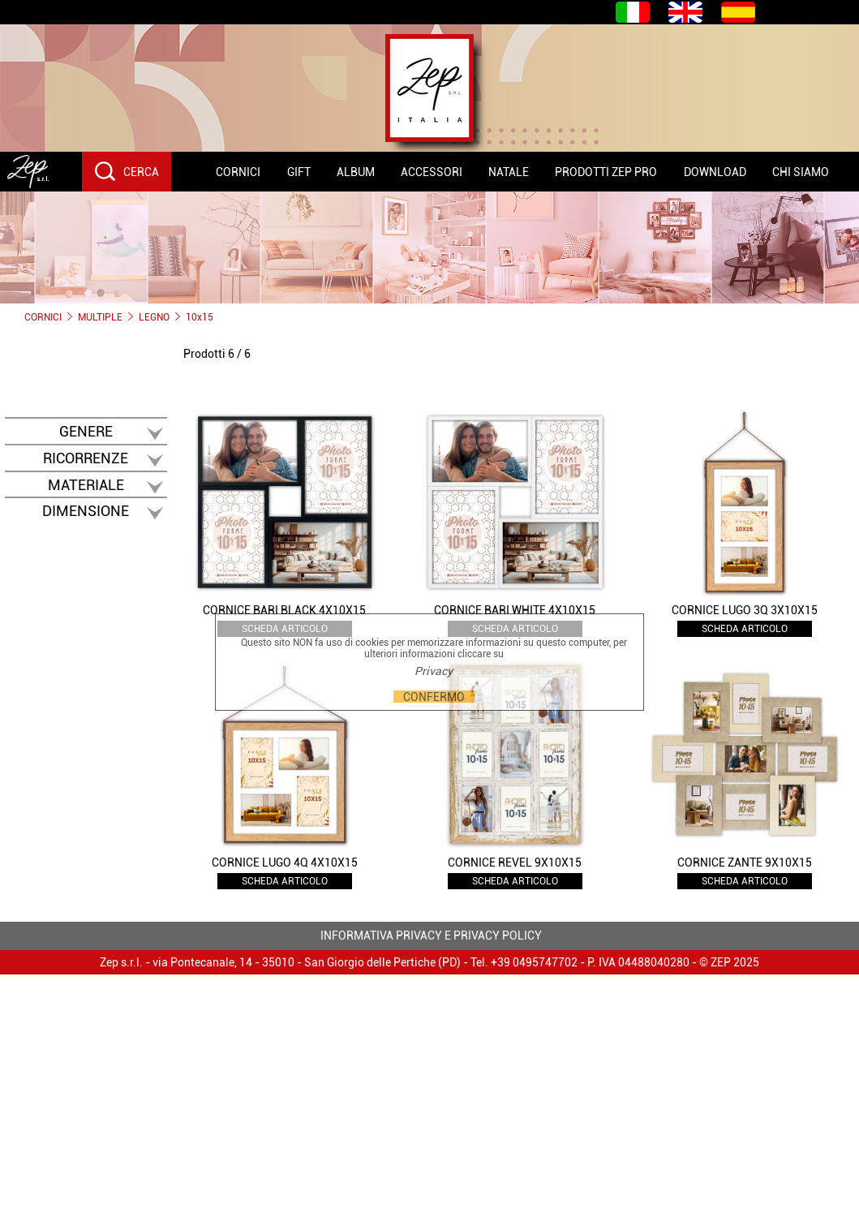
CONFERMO (434, 696)
